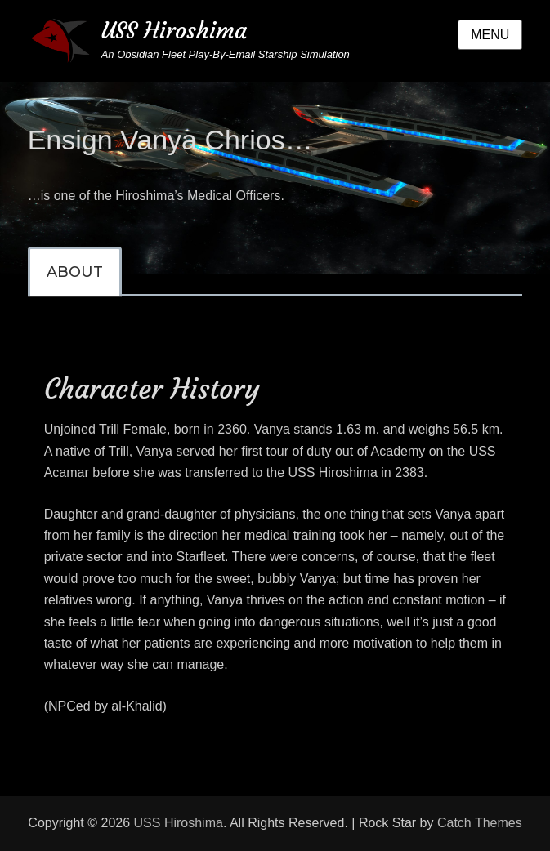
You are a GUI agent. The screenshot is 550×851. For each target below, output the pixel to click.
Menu (490, 35)
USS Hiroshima (174, 30)
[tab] (75, 272)
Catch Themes (479, 823)
